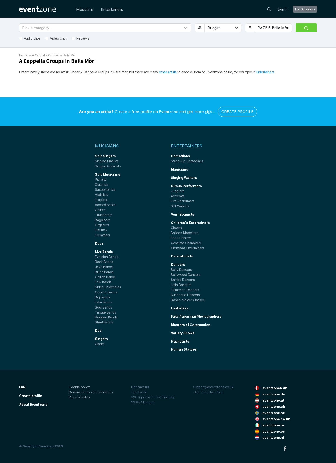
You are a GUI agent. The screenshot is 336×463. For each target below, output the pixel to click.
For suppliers (305, 9)
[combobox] (273, 27)
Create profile (237, 111)
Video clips (58, 38)
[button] (105, 27)
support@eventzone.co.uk (213, 387)
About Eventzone (33, 404)
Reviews (82, 38)
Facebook (284, 448)
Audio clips (32, 38)
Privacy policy (79, 397)
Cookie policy (79, 387)
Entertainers (112, 9)
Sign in (282, 9)
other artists (168, 72)
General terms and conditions (91, 392)
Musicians (85, 9)
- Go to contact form (208, 392)
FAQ (22, 387)
